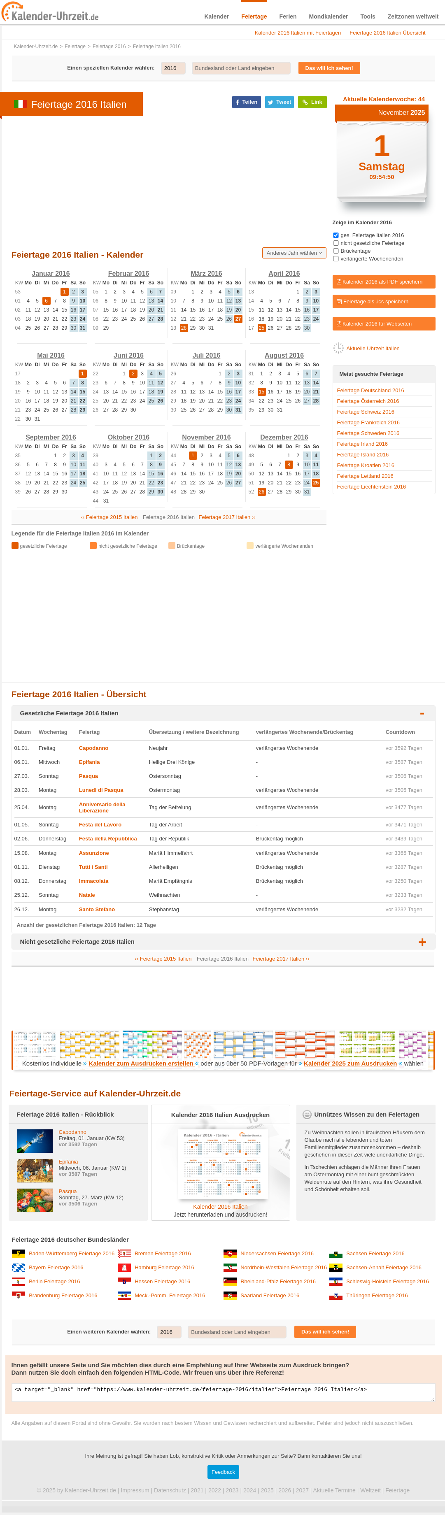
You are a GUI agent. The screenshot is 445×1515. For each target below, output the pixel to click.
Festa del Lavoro (100, 824)
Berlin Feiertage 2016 (54, 1281)
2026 (284, 1492)
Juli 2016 (207, 355)
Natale (87, 895)
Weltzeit (370, 1492)
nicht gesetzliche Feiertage (373, 243)
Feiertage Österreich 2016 (368, 401)
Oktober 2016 (128, 437)
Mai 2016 (51, 355)
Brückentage (356, 251)
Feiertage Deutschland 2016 (370, 390)
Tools (368, 16)
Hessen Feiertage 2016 (162, 1281)
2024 (249, 1492)
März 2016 (206, 273)
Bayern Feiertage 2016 (56, 1267)
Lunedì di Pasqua (101, 790)
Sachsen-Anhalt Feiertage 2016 (384, 1267)
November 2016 (206, 437)
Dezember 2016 (284, 437)
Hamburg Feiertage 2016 (164, 1267)
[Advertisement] (148, 181)
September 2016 (51, 437)
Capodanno (94, 748)
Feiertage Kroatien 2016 (365, 465)
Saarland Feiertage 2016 (269, 1295)
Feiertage (254, 16)
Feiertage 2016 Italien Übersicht (387, 33)
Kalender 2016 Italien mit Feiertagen (298, 33)
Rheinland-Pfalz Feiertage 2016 (278, 1281)
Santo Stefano (97, 909)
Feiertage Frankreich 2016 (368, 422)
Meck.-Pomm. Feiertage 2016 (170, 1295)
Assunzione (94, 853)
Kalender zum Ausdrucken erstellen (142, 1063)
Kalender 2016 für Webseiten (374, 324)
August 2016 (284, 355)
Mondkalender (328, 16)
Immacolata (94, 881)
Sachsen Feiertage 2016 (375, 1253)
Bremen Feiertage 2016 (163, 1253)
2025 (267, 1492)
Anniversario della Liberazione (102, 807)
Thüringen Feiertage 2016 (377, 1295)
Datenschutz (170, 1492)
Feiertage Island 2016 (363, 454)
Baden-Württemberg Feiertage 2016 (71, 1253)
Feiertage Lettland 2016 (365, 476)
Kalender (216, 16)
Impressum (135, 1492)
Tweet (279, 102)
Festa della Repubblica (108, 838)
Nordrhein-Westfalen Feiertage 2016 (283, 1267)
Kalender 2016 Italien (220, 1206)
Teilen (246, 102)
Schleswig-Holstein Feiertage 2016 (387, 1281)
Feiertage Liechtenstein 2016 (371, 487)
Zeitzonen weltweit (413, 16)
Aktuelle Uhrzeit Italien (373, 348)
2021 (197, 1492)
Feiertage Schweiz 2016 (365, 412)
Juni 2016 (129, 355)
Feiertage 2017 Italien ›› (227, 517)
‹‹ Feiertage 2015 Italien (109, 517)
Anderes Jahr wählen (294, 253)
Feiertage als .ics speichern (373, 301)
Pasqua (88, 776)
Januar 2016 (51, 273)
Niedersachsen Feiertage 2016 (277, 1253)
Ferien (288, 16)
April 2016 (284, 273)
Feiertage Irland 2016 (362, 444)
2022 (214, 1492)
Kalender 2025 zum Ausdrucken (350, 1063)
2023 (232, 1492)
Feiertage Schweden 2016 (368, 433)
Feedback (223, 1474)
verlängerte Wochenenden (372, 259)
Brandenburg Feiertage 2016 (63, 1295)
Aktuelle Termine (334, 1492)
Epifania (89, 762)
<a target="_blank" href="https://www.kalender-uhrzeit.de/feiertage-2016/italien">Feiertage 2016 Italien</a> (224, 1394)
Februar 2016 (128, 273)
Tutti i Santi (93, 867)
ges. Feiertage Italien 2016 (372, 235)
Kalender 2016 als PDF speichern (380, 282)
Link (312, 102)
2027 (302, 1492)
